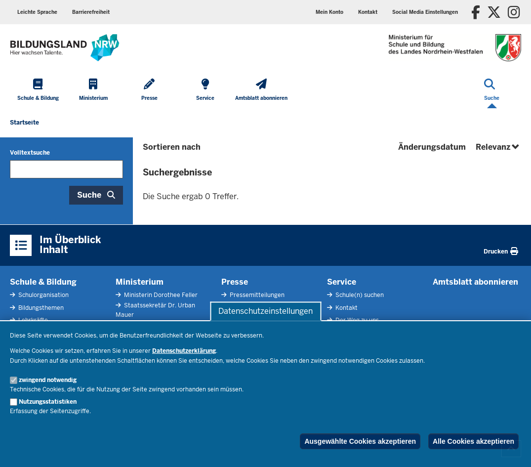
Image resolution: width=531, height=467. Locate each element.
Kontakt (367, 12)
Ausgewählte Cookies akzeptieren (360, 441)
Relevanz (498, 147)
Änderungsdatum (432, 147)
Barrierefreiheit (91, 12)
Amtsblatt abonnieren (475, 282)
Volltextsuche (30, 153)
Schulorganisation (43, 295)
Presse (234, 282)
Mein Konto (329, 12)
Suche (89, 195)
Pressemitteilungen (256, 295)
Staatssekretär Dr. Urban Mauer (155, 310)
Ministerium (139, 282)
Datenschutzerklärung (184, 351)
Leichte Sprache (37, 12)
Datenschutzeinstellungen (265, 311)
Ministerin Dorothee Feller (160, 295)
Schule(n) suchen (359, 295)
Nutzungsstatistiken (48, 402)
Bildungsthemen (40, 308)
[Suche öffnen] (491, 90)
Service (341, 282)
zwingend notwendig (48, 380)
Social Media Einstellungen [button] (425, 12)
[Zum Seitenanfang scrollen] (511, 448)
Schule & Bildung (43, 282)
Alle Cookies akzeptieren (473, 441)
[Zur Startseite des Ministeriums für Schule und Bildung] (65, 47)
